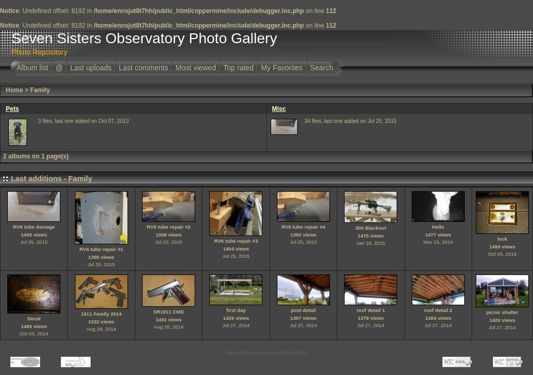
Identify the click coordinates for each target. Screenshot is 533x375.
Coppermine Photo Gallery (279, 352)
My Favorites (281, 68)
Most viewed (195, 68)
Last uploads (90, 68)
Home (14, 90)
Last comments (143, 68)
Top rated (238, 68)
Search (321, 68)
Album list (32, 68)
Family (40, 90)
